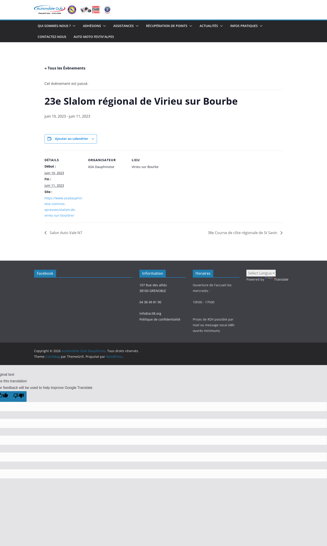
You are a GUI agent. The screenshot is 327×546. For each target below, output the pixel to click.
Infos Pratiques (244, 26)
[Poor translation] (19, 396)
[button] (73, 26)
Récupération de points (166, 26)
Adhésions (92, 26)
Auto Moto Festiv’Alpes (94, 37)
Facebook (45, 273)
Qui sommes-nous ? (54, 26)
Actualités (209, 26)
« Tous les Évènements (65, 68)
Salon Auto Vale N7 (65, 232)
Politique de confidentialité (159, 319)
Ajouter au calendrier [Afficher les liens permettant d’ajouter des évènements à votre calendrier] (71, 138)
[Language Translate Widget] (261, 273)
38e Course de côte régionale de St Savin (243, 232)
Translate (276, 279)
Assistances (123, 26)
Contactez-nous (52, 37)
